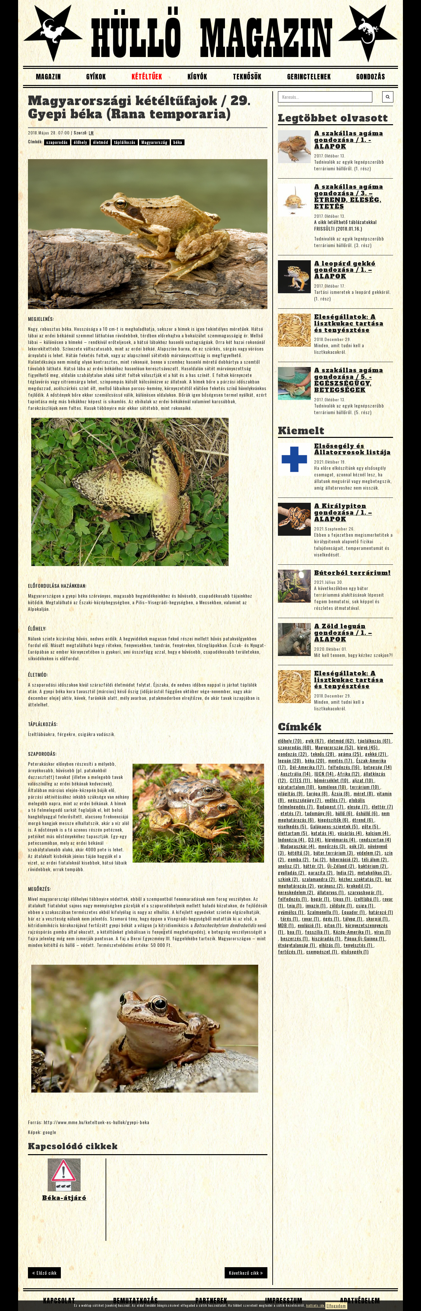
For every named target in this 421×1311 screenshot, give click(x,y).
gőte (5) (371, 826)
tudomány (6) (319, 813)
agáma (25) (350, 753)
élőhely (80, 142)
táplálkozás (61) (375, 740)
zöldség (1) (341, 905)
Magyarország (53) (335, 747)
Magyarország (154, 142)
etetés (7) (291, 813)
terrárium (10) (365, 786)
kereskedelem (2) (296, 892)
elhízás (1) (330, 944)
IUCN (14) (324, 773)
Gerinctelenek (309, 76)
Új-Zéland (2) (341, 865)
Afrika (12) (349, 773)
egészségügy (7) (305, 799)
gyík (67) (315, 740)
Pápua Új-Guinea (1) (364, 938)
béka (177, 142)
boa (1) (294, 931)
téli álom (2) (375, 859)
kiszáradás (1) (327, 938)
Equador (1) (354, 911)
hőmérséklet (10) (332, 780)
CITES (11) (300, 780)
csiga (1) (365, 905)
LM (91, 132)
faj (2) (319, 859)
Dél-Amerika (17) (307, 766)
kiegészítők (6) (334, 819)
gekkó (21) (376, 753)
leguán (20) (290, 760)
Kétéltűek (147, 76)
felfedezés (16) (344, 766)
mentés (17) (341, 760)
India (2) (345, 872)
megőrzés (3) (332, 845)
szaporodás (57, 142)
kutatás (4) (323, 832)
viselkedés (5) (293, 826)
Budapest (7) (331, 806)
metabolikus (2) (374, 872)
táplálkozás (125, 142)
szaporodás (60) (295, 747)
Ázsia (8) (341, 793)
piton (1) (333, 925)
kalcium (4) (378, 832)
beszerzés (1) (295, 938)
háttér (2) (314, 865)
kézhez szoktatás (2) (361, 878)
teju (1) (295, 905)
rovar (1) (311, 918)
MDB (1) (286, 925)
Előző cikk (44, 1272)
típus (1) (342, 898)
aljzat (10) (363, 780)
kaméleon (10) (332, 786)
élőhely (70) (290, 740)
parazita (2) (321, 872)
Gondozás (370, 76)
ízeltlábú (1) (367, 898)
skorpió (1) (377, 918)
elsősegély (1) (355, 951)
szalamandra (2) (319, 878)
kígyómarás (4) (341, 839)
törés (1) (290, 918)
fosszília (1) (318, 931)
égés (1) (331, 918)
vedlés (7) (335, 799)
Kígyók (197, 76)
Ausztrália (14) (296, 773)
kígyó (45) (368, 747)
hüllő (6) (344, 813)
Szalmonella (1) (323, 911)
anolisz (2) (289, 865)
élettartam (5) (293, 832)
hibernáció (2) (344, 859)
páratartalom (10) (296, 786)
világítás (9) (291, 793)
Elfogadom (336, 1305)
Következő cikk (246, 1272)
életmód (100, 142)
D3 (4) (315, 839)
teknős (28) (323, 753)
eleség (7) (358, 806)
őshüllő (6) (367, 813)
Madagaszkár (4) (298, 845)
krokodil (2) (359, 885)
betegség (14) (377, 766)
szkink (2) (288, 878)
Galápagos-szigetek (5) (334, 826)
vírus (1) (382, 931)
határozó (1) (381, 911)
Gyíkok (96, 76)
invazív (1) (316, 905)
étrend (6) (363, 819)
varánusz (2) (331, 885)
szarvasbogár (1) (365, 892)
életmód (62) (341, 740)
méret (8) (364, 793)
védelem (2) (369, 852)
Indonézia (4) (292, 839)
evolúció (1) (310, 925)
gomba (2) (299, 859)
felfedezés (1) (293, 898)
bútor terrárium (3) (333, 852)
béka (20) (315, 760)
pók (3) (357, 845)
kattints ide (315, 1305)
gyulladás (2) (292, 872)
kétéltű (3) (299, 852)
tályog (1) (353, 918)
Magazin (48, 76)
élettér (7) (382, 806)
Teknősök (247, 76)
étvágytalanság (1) (297, 944)
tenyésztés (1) (359, 944)
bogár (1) (321, 898)
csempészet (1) (322, 951)
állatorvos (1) (331, 892)
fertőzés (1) (291, 951)
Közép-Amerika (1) (352, 931)
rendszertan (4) (375, 839)
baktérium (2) (372, 865)
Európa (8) (318, 793)
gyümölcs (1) (291, 911)
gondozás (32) (293, 753)
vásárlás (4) (350, 832)
